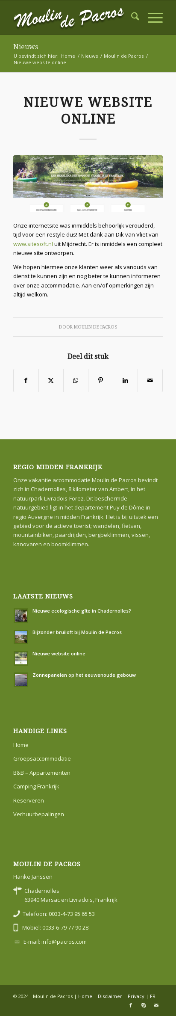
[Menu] (151, 17)
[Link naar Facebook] (130, 1005)
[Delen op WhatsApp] (76, 380)
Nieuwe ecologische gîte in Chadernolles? (81, 610)
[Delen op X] (51, 380)
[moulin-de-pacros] (73, 17)
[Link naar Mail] (156, 1005)
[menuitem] (131, 17)
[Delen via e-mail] (150, 380)
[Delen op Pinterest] (100, 380)
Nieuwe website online (58, 653)
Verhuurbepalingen (38, 814)
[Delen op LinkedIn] (125, 380)
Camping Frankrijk (36, 786)
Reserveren (28, 800)
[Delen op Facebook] (26, 380)
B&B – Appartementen (41, 772)
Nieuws (25, 47)
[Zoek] (131, 17)
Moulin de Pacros (95, 327)
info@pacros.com (64, 941)
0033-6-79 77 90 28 (65, 927)
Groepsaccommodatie (42, 758)
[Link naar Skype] (143, 1005)
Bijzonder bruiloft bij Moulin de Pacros (77, 632)
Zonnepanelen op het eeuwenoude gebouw (84, 675)
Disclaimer (110, 996)
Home (21, 745)
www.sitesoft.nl (33, 244)
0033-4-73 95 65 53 (72, 914)
